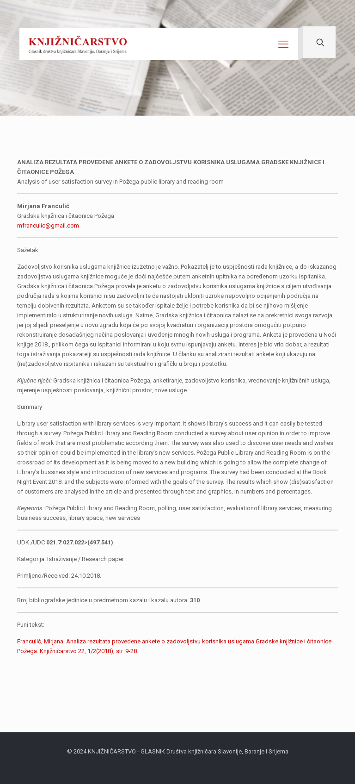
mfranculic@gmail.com (48, 225)
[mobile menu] (283, 44)
